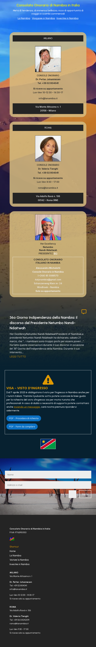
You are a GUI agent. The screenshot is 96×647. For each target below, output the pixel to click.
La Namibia (24, 18)
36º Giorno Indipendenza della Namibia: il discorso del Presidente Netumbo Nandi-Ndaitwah (43, 322)
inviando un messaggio (27, 406)
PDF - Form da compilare (22, 426)
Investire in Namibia (67, 18)
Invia (85, 494)
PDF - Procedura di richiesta (23, 418)
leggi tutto (18, 356)
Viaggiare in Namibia (43, 18)
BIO (55, 253)
